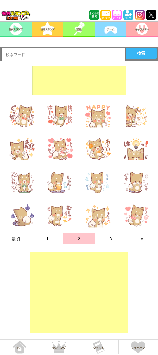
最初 (16, 239)
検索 (141, 53)
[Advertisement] (79, 80)
